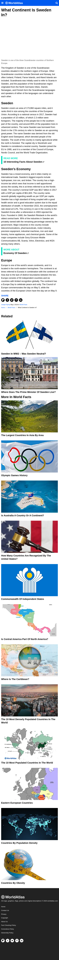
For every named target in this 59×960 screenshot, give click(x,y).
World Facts (23, 304)
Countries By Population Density (19, 843)
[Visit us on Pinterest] (17, 940)
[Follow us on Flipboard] (3, 940)
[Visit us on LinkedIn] (21, 940)
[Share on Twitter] (12, 300)
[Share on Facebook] (7, 300)
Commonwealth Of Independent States (22, 599)
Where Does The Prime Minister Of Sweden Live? (28, 392)
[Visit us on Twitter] (12, 940)
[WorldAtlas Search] (56, 3)
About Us (4, 921)
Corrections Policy (7, 929)
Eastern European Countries (17, 803)
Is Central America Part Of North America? (24, 639)
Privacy (3, 914)
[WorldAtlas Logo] (15, 3)
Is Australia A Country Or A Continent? (22, 515)
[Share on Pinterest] (16, 300)
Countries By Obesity (13, 883)
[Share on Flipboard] (3, 300)
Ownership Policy (7, 933)
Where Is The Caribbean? (15, 679)
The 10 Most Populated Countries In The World (27, 762)
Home (3, 907)
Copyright (4, 918)
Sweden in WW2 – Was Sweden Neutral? (23, 353)
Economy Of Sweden (15, 253)
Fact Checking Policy (8, 925)
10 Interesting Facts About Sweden (23, 161)
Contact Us (5, 910)
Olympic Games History (14, 475)
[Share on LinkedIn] (20, 300)
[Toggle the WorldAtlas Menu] (2, 3)
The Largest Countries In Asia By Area (22, 435)
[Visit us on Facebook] (7, 940)
